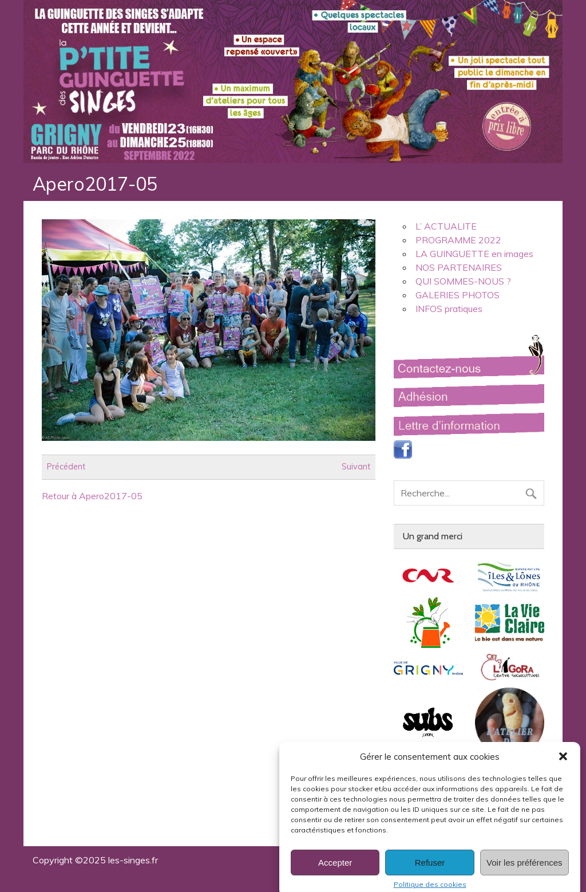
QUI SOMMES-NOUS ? (463, 281)
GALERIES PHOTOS (457, 295)
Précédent (66, 467)
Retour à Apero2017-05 (92, 496)
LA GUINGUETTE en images (474, 253)
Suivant (356, 467)
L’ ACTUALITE (446, 226)
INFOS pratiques (448, 308)
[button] (563, 765)
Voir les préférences (524, 870)
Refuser (430, 870)
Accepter (335, 870)
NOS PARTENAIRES (458, 267)
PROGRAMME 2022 (458, 240)
